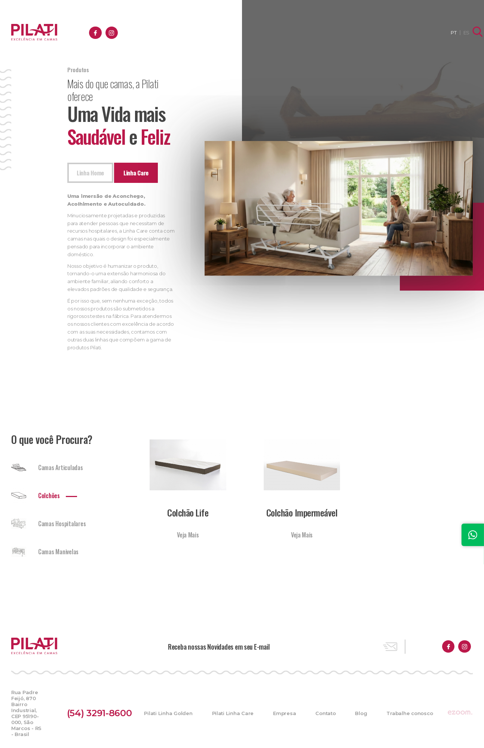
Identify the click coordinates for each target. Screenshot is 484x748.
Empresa (278, 33)
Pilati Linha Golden (164, 711)
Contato (319, 33)
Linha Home (93, 175)
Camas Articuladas (47, 471)
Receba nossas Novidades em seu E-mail (218, 650)
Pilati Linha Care (229, 711)
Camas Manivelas (45, 555)
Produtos (235, 33)
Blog (355, 33)
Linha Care (144, 175)
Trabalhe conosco (403, 33)
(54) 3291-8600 (105, 711)
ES (459, 33)
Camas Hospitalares (48, 527)
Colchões (35, 499)
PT (447, 33)
